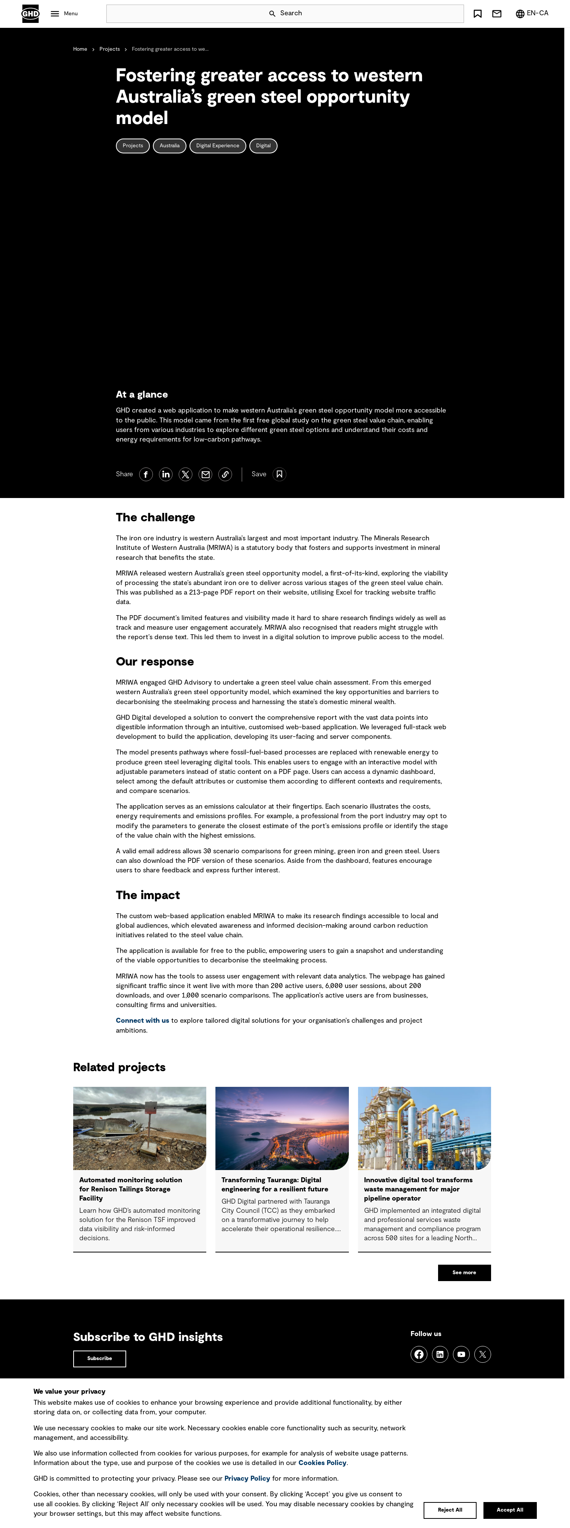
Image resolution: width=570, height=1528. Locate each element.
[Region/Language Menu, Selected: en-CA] (532, 14)
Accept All (510, 1510)
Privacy (247, 1478)
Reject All (450, 1510)
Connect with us (142, 1020)
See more (464, 1272)
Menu (71, 13)
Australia (170, 145)
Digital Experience (217, 145)
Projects (110, 49)
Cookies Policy (323, 1463)
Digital (263, 145)
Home (80, 49)
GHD (30, 14)
